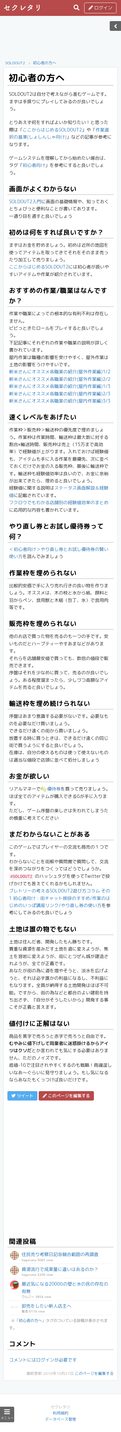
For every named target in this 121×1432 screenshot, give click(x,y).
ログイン (100, 8)
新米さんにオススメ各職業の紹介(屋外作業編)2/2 (59, 379)
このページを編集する (94, 1373)
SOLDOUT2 (15, 63)
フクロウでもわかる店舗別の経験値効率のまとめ (58, 502)
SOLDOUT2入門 (25, 201)
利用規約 (60, 1413)
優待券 (51, 789)
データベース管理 (60, 1419)
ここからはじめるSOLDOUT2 (52, 130)
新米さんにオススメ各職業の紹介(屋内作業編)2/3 (59, 394)
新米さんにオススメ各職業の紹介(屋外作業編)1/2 (59, 371)
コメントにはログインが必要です (43, 1360)
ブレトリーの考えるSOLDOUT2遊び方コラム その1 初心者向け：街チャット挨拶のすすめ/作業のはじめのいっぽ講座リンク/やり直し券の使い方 (59, 898)
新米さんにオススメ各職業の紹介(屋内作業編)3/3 (59, 401)
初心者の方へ (44, 63)
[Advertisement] (60, 40)
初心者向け (34, 165)
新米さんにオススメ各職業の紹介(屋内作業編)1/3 (59, 386)
